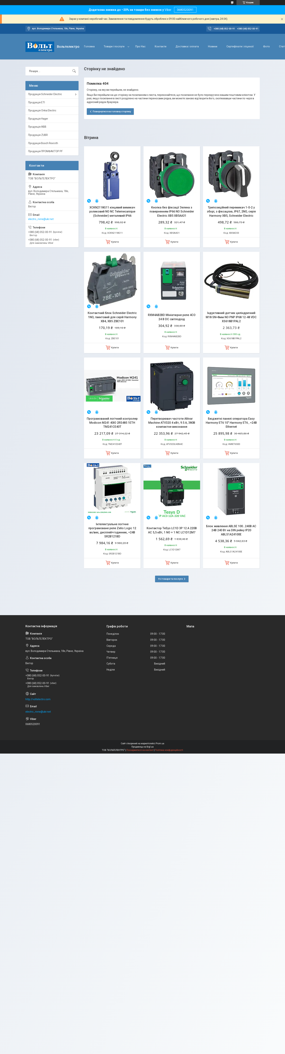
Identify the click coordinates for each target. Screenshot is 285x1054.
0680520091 (185, 10)
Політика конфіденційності (169, 750)
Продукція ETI (36, 102)
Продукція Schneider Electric (45, 94)
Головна (89, 46)
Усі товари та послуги (170, 578)
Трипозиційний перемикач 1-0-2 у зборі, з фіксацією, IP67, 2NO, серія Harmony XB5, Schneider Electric (231, 211)
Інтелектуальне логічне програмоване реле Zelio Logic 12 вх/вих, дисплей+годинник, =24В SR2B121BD (112, 530)
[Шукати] (74, 71)
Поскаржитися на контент (139, 750)
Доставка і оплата (187, 46)
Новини (212, 46)
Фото (266, 46)
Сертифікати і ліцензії (240, 46)
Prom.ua (160, 743)
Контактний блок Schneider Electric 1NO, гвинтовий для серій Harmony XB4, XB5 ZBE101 (112, 317)
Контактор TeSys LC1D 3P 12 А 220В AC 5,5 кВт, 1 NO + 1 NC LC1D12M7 (172, 530)
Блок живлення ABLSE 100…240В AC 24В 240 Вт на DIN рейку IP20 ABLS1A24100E (231, 530)
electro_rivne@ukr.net (41, 219)
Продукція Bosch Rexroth (43, 143)
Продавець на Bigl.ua (142, 747)
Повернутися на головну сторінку (112, 111)
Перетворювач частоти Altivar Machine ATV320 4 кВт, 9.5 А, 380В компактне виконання (171, 423)
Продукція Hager (38, 118)
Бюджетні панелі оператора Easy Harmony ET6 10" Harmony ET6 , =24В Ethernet (231, 423)
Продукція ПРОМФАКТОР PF (45, 151)
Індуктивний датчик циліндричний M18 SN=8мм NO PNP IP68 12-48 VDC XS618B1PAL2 (231, 317)
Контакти (160, 46)
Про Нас (140, 46)
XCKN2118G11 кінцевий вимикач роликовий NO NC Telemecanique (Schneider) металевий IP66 (112, 211)
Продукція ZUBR (38, 134)
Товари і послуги (114, 46)
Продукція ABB (37, 126)
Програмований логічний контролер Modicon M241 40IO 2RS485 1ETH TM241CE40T (112, 423)
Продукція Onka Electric (42, 110)
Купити (115, 241)
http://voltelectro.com (38, 699)
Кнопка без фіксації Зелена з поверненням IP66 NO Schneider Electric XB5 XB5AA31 (172, 211)
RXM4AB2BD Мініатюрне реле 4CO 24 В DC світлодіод (171, 317)
